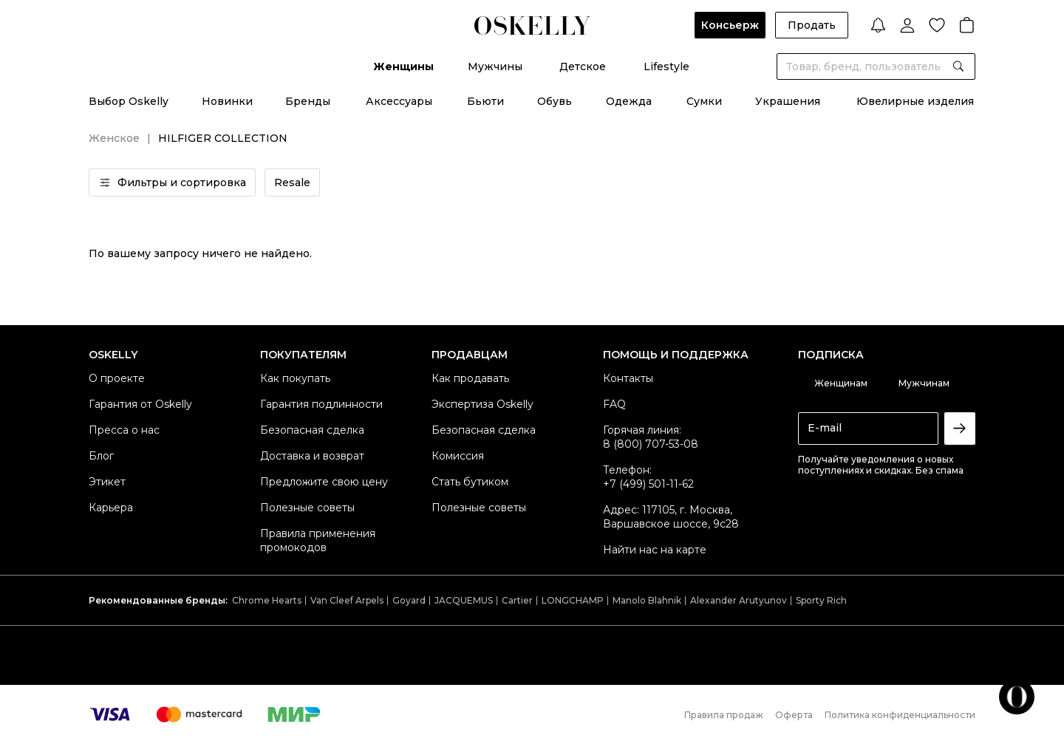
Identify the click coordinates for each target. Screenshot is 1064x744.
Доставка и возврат (312, 456)
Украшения (787, 101)
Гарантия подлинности (321, 404)
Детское (582, 66)
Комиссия (458, 456)
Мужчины (495, 66)
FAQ (614, 404)
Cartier (517, 600)
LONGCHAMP (573, 600)
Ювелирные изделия (915, 101)
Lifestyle (666, 66)
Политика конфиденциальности (900, 714)
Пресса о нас (124, 430)
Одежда (629, 101)
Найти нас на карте (654, 549)
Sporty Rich (821, 600)
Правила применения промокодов (317, 540)
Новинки (227, 101)
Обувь (554, 101)
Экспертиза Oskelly (482, 404)
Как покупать (295, 378)
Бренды (307, 101)
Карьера (111, 507)
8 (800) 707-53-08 (650, 444)
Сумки (704, 101)
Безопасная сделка (312, 430)
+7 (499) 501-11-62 (648, 484)
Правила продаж (723, 714)
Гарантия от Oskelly (140, 404)
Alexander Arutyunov (738, 600)
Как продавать (470, 378)
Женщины (403, 66)
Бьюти (485, 101)
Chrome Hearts (266, 600)
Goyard (409, 600)
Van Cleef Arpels (346, 600)
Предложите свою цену (324, 481)
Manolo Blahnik (647, 600)
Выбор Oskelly (128, 101)
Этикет (107, 481)
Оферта (794, 714)
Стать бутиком (470, 481)
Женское (114, 138)
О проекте (117, 378)
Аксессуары (399, 101)
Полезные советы (307, 507)
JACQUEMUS (463, 600)
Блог (101, 456)
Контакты (628, 378)
